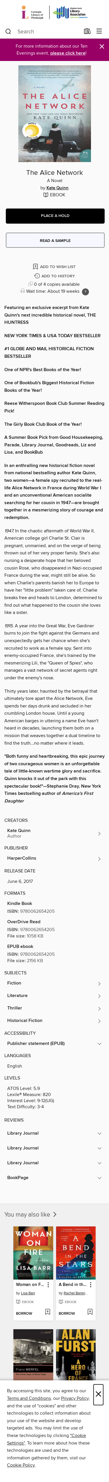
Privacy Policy (75, 1398)
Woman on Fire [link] (30, 1284)
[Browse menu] (99, 31)
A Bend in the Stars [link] (73, 1284)
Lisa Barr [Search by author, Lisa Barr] (28, 1293)
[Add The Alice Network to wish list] (54, 266)
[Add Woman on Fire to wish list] (47, 1312)
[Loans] (87, 32)
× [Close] (98, 1394)
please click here (67, 53)
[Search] (8, 31)
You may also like (31, 1215)
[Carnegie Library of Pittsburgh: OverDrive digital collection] (54, 12)
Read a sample (55, 240)
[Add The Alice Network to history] (55, 276)
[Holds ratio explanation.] (85, 291)
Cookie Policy (21, 1465)
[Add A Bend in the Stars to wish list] (90, 1312)
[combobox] (42, 32)
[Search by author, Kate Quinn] (54, 833)
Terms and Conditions (29, 1398)
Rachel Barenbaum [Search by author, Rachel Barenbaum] (77, 1293)
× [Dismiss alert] (102, 46)
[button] (55, 216)
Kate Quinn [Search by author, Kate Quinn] (58, 188)
